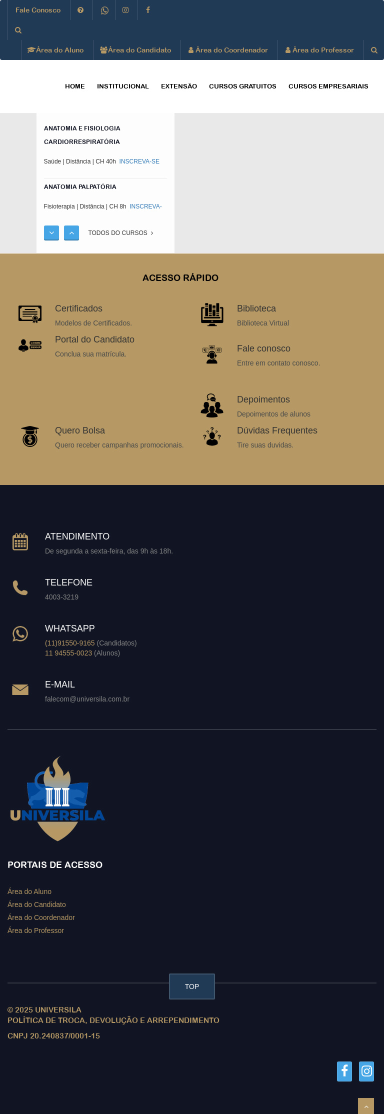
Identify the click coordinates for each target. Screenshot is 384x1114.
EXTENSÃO (179, 86)
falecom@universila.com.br (87, 699)
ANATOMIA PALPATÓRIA (80, 187)
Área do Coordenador (228, 50)
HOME (75, 86)
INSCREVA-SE (139, 161)
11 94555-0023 (68, 653)
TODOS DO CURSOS (120, 233)
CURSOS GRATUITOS (242, 86)
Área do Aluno (56, 50)
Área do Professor (320, 50)
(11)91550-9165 (70, 643)
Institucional (123, 86)
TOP (192, 986)
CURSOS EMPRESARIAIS (328, 86)
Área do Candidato (136, 50)
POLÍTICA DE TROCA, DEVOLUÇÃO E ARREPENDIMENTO (114, 1020)
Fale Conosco (38, 10)
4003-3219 (61, 597)
